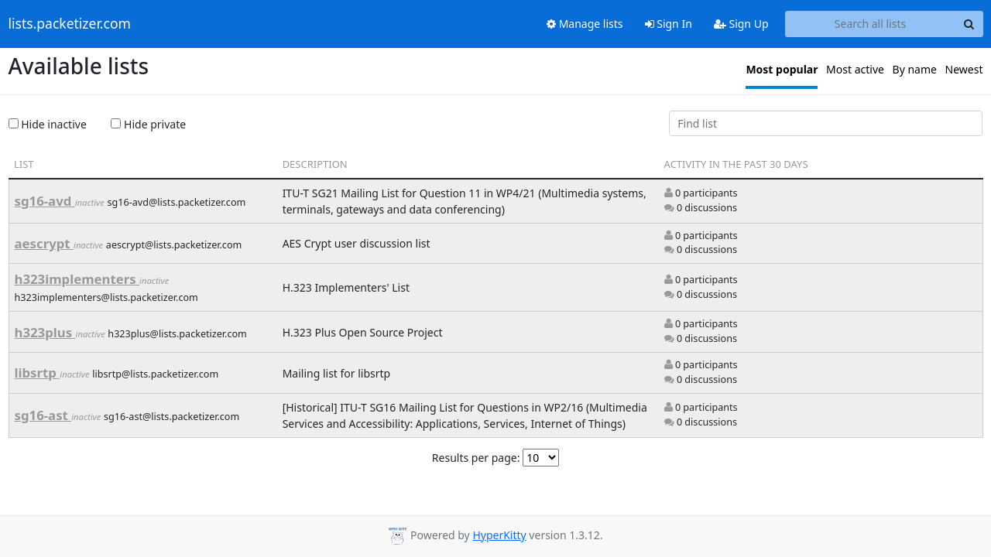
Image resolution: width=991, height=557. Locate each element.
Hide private (148, 124)
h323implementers (77, 279)
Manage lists (585, 23)
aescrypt (44, 243)
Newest (964, 69)
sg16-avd (45, 201)
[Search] (969, 24)
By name (915, 69)
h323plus (45, 332)
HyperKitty (499, 535)
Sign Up (741, 23)
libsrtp (37, 372)
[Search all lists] (870, 24)
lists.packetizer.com (70, 24)
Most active (855, 69)
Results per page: (476, 457)
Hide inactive (48, 124)
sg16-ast (43, 415)
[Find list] (826, 124)
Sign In (668, 23)
